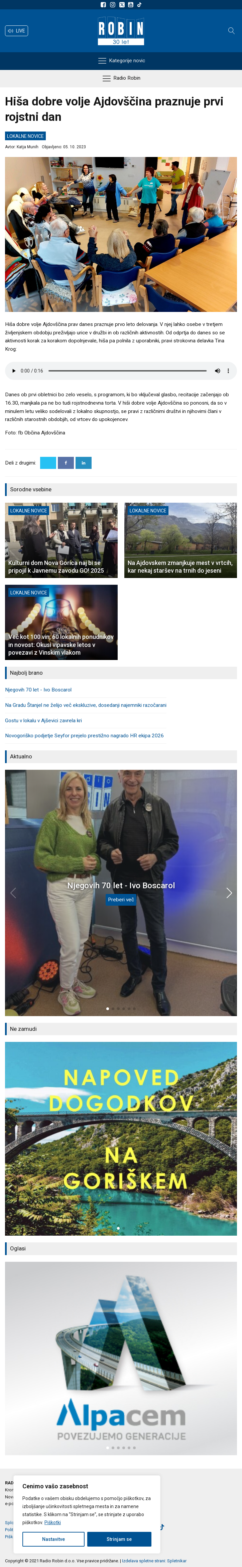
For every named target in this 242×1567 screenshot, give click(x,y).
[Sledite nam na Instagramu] (114, 5)
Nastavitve (53, 1539)
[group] (121, 1138)
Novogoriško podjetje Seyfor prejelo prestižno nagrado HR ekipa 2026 (84, 736)
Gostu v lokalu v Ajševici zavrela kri (43, 721)
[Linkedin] (84, 463)
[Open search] (231, 30)
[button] (16, 30)
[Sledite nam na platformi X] (122, 5)
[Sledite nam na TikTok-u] (139, 4)
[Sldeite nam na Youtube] (132, 5)
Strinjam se (119, 1539)
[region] (86, 1514)
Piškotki (52, 1522)
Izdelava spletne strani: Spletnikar (154, 1560)
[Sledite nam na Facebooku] (104, 5)
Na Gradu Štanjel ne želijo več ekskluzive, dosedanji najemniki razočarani (85, 705)
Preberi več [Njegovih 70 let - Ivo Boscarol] (121, 900)
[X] (48, 463)
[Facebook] (66, 463)
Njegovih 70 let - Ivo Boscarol (38, 690)
